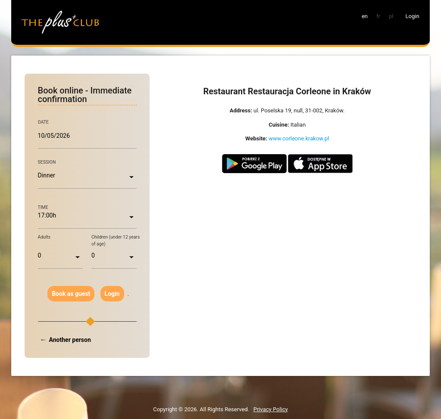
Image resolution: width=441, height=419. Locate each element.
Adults (44, 237)
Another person (70, 339)
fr (378, 16)
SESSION (47, 162)
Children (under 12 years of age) (115, 240)
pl (391, 16)
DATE (43, 122)
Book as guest (71, 293)
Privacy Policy (270, 409)
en (365, 16)
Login (112, 293)
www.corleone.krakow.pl (299, 138)
